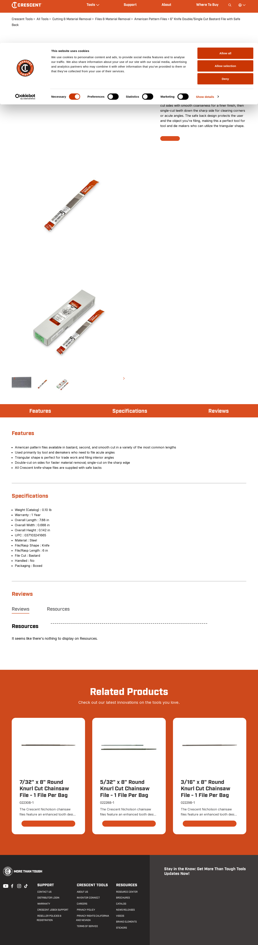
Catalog (121, 904)
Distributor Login (48, 898)
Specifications (129, 411)
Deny (225, 36)
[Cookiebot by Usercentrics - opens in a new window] (25, 54)
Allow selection (225, 23)
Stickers (121, 928)
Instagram (18, 885)
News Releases (125, 910)
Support (44, 885)
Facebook (11, 885)
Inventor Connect (87, 898)
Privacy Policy (85, 910)
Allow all (225, 10)
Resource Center (126, 892)
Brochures (122, 898)
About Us (81, 892)
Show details (205, 53)
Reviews (218, 411)
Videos (120, 916)
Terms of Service (86, 926)
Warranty (43, 904)
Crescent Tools (90, 885)
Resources (58, 609)
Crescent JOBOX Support (52, 910)
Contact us (44, 892)
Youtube (4, 885)
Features (40, 411)
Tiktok (25, 885)
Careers (81, 904)
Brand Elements (126, 922)
